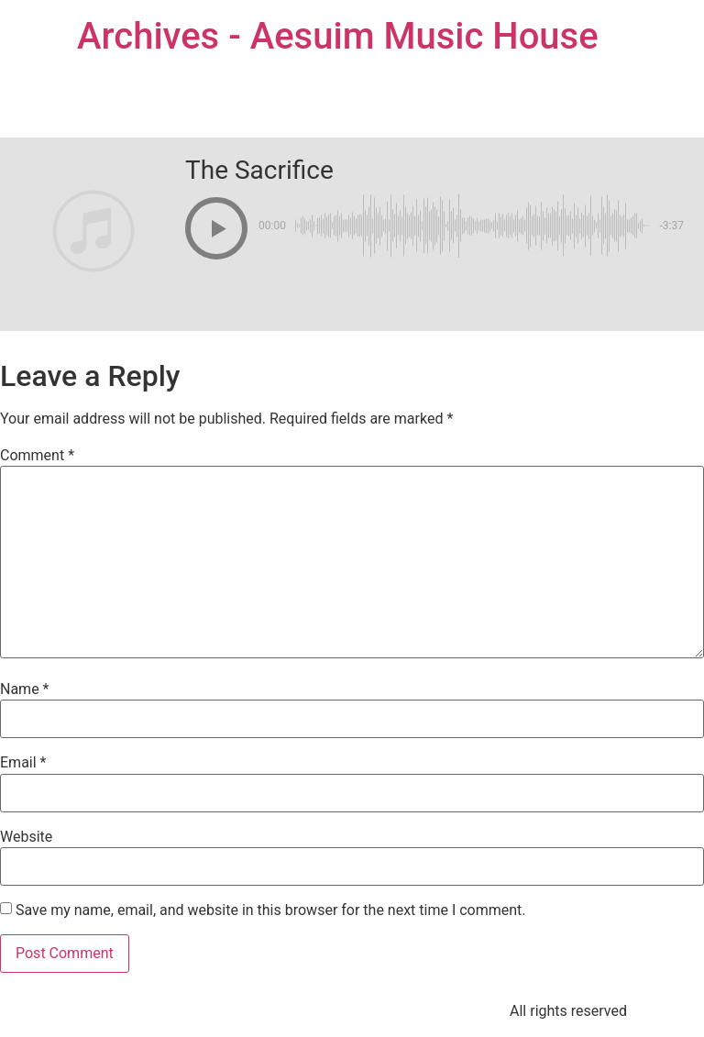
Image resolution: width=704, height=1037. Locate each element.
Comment (37, 455)
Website (26, 837)
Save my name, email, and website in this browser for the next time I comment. (271, 910)
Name (25, 689)
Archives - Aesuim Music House (338, 36)
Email (23, 763)
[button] (216, 228)
